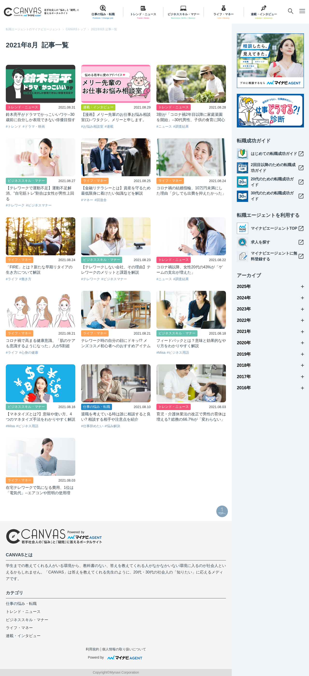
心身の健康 (29, 352)
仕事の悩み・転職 (21, 604)
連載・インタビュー (23, 636)
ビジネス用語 (179, 352)
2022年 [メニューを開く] (244, 320)
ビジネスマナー (40, 205)
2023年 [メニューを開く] (244, 309)
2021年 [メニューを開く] (244, 331)
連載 (110, 126)
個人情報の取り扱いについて (124, 649)
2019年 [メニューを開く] (244, 354)
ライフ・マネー (19, 628)
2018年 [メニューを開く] (244, 365)
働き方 (26, 279)
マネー (88, 200)
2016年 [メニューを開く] (244, 387)
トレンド (14, 126)
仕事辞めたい (93, 426)
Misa (162, 352)
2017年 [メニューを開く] (244, 376)
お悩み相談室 (93, 126)
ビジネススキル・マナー (27, 620)
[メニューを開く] (291, 11)
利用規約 (92, 649)
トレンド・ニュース (23, 612)
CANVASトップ (76, 29)
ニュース (165, 126)
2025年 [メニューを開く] (244, 286)
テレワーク (16, 205)
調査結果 (182, 126)
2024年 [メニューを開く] (244, 297)
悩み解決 (113, 426)
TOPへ (222, 513)
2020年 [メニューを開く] (244, 342)
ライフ (13, 279)
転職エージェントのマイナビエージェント (33, 29)
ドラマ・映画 (35, 126)
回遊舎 (102, 200)
